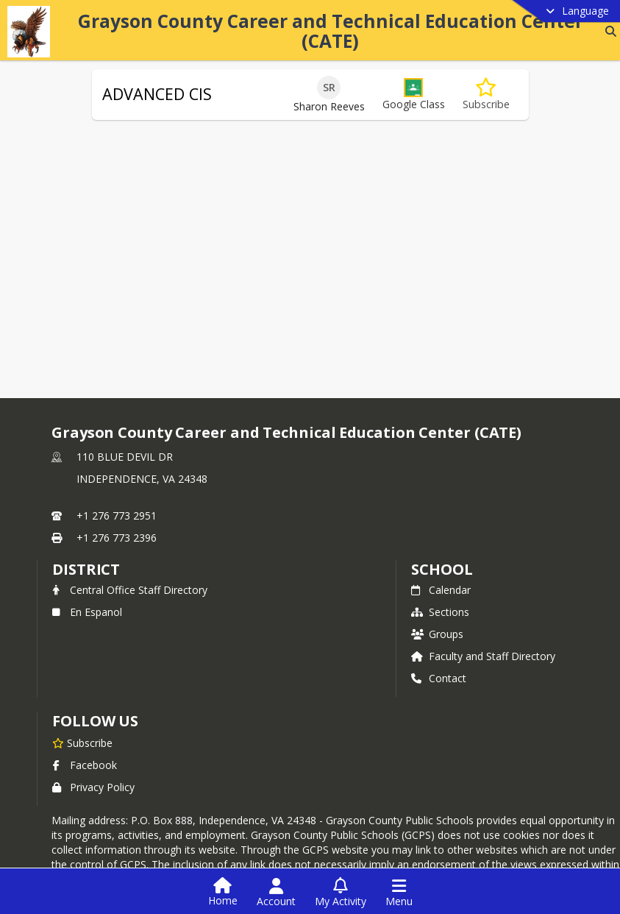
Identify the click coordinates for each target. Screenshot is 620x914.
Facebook (84, 765)
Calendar (441, 590)
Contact (438, 678)
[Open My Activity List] (340, 892)
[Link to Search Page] (607, 31)
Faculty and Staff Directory (483, 656)
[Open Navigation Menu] (399, 892)
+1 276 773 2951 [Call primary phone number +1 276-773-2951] (116, 515)
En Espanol (87, 612)
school (441, 569)
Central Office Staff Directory (129, 590)
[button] (414, 94)
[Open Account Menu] (276, 892)
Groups (437, 634)
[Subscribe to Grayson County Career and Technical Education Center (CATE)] (82, 742)
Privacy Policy (93, 787)
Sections (440, 612)
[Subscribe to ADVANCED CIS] (486, 94)
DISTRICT (86, 569)
